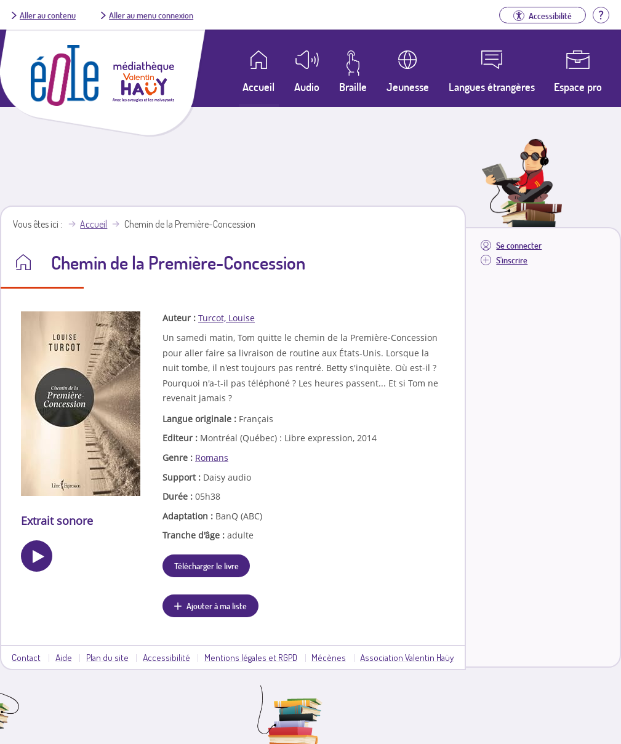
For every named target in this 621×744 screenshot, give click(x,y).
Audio (306, 87)
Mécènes (328, 657)
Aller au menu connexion (151, 14)
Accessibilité (166, 657)
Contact (26, 657)
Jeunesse (408, 87)
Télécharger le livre (206, 565)
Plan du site (107, 657)
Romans (211, 457)
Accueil (93, 224)
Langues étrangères (492, 87)
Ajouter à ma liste (216, 605)
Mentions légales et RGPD (250, 657)
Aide (63, 657)
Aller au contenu (48, 14)
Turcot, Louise (226, 318)
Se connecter (519, 245)
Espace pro (578, 87)
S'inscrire (511, 260)
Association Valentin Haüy (407, 657)
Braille (353, 87)
